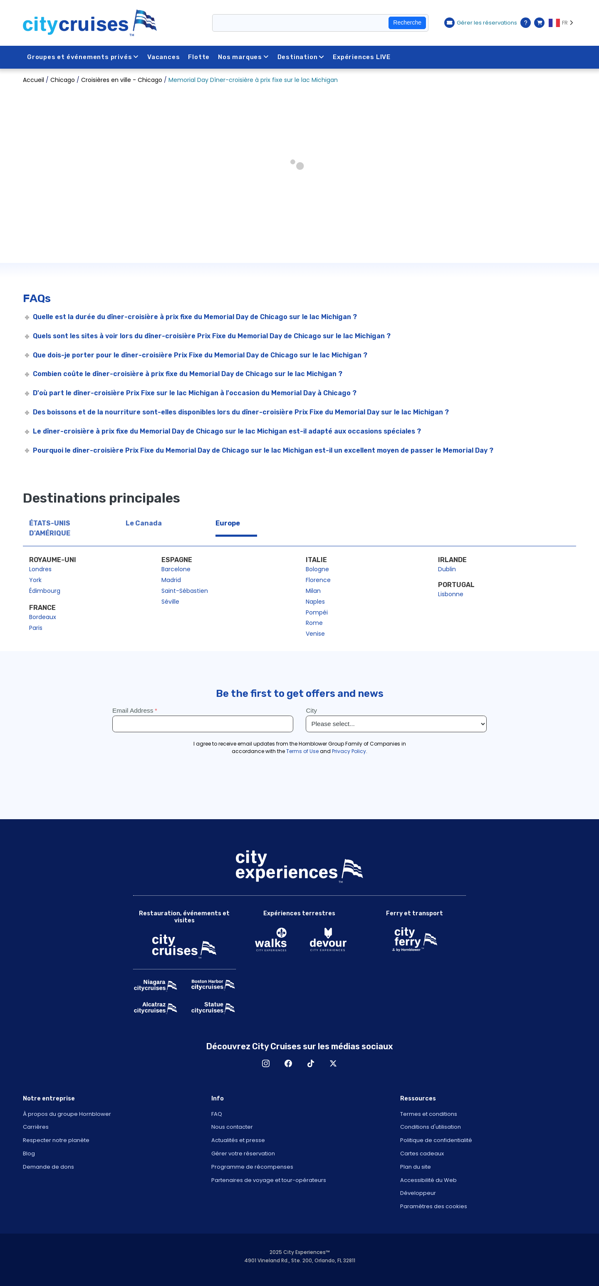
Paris (35, 628)
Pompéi (317, 612)
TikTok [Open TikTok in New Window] (310, 1063)
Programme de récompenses (252, 1167)
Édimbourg (44, 591)
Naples (315, 601)
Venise (315, 633)
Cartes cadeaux (422, 1153)
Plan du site (415, 1167)
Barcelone (176, 569)
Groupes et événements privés (83, 57)
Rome (314, 623)
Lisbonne (450, 594)
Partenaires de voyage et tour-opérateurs (268, 1180)
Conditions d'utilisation (430, 1127)
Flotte (199, 57)
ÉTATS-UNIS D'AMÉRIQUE (49, 528)
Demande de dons (48, 1167)
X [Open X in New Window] (333, 1063)
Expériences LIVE (362, 57)
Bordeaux (42, 617)
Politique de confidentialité (436, 1140)
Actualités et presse (238, 1140)
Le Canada (144, 523)
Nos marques (243, 57)
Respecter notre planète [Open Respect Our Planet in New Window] (56, 1140)
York (35, 580)
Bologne (317, 569)
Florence (318, 580)
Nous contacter (232, 1127)
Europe (227, 523)
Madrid (171, 580)
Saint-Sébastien (184, 591)
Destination (301, 57)
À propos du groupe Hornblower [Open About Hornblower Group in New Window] (67, 1114)
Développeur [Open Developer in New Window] (418, 1193)
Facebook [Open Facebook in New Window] (288, 1063)
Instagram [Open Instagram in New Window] (266, 1063)
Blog (29, 1153)
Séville (170, 601)
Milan (313, 591)
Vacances (163, 57)
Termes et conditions (428, 1114)
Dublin (447, 569)
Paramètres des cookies (433, 1206)
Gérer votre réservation (243, 1153)
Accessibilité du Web (428, 1180)
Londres (40, 569)
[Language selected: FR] (562, 22)
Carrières (36, 1127)
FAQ (216, 1114)
